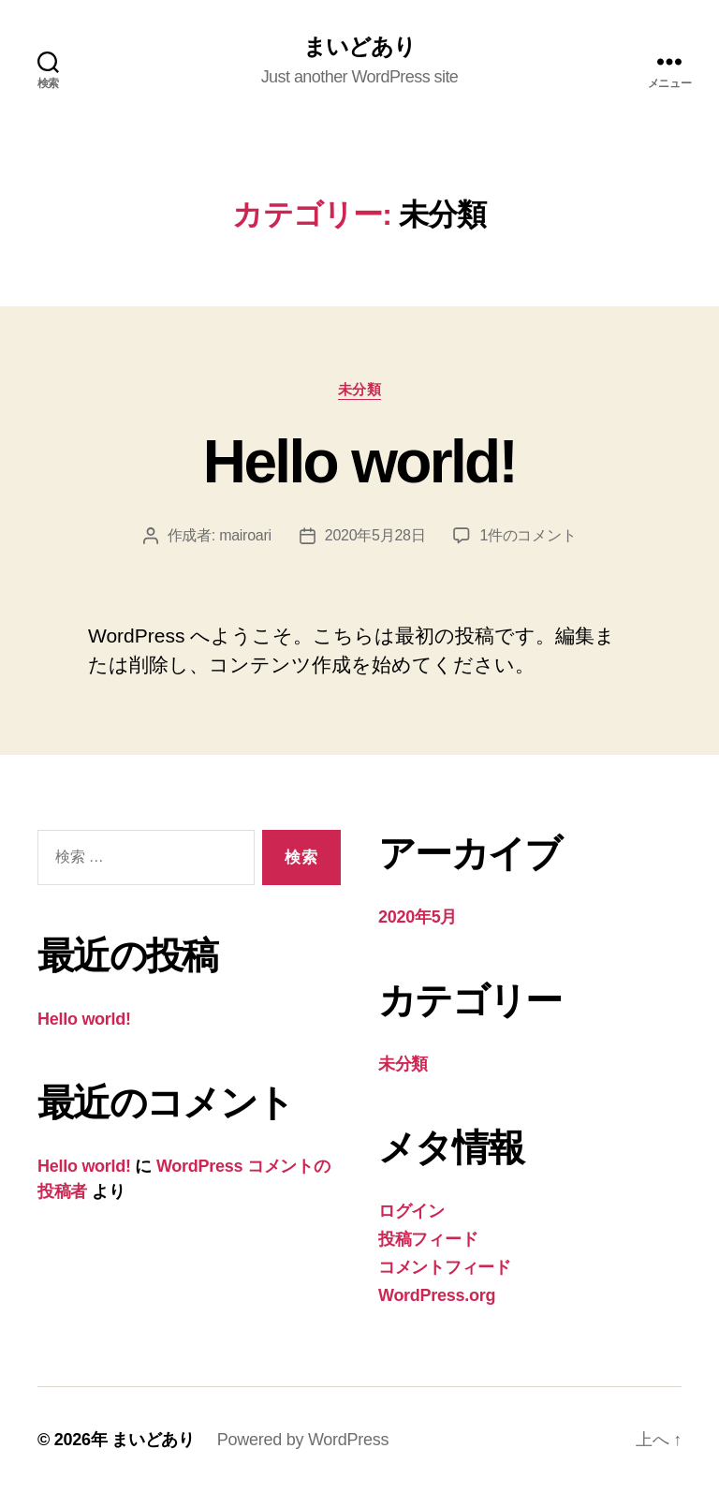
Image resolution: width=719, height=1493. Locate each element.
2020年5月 (417, 917)
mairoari (245, 535)
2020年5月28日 (375, 535)
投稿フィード (427, 1239)
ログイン (411, 1211)
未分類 (360, 389)
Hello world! (359, 461)
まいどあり (359, 47)
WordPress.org (436, 1295)
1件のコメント (527, 535)
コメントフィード (444, 1267)
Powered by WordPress (303, 1439)
